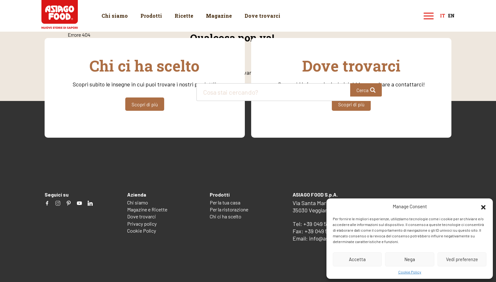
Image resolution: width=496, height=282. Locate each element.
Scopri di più (145, 104)
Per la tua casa (225, 202)
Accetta (357, 259)
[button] (483, 206)
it (442, 16)
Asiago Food (59, 14)
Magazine (219, 15)
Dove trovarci (262, 15)
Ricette (184, 15)
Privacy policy (142, 224)
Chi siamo (115, 15)
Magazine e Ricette (147, 209)
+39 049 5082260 (323, 223)
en (451, 16)
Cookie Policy (409, 272)
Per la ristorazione (229, 209)
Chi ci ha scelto (225, 216)
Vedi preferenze (462, 259)
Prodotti (151, 15)
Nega (409, 259)
